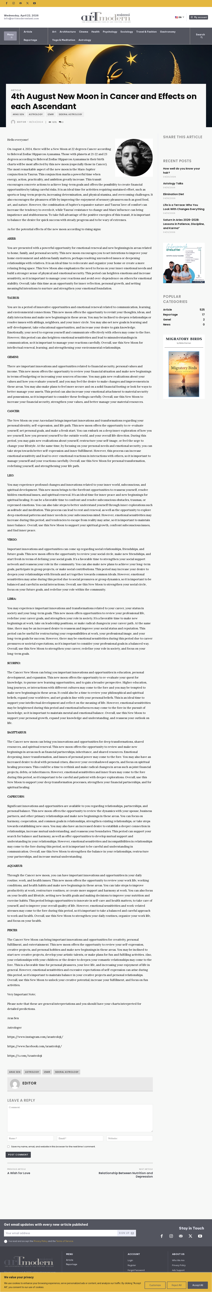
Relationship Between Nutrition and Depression (126, 1175)
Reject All (177, 1285)
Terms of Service (64, 1241)
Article (16, 90)
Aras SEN (18, 114)
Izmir (51, 114)
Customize (155, 1285)
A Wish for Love (18, 1173)
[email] (60, 1233)
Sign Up (126, 1233)
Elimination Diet (173, 194)
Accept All (197, 1285)
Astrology (36, 114)
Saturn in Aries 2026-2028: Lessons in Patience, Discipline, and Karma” (184, 224)
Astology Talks (173, 183)
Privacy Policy (41, 1241)
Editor (21, 122)
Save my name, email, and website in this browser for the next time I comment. (53, 1146)
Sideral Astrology (70, 114)
